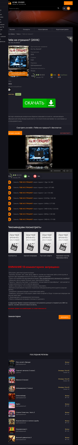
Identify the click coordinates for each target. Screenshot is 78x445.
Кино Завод (11, 34)
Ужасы (18, 34)
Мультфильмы (43, 29)
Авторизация (65, 3)
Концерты (26, 29)
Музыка (12, 29)
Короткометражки (62, 29)
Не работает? (65, 133)
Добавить (64, 317)
